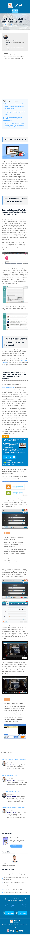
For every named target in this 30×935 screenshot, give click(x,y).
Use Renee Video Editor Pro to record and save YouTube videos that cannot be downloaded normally (15, 125)
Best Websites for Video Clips (9, 775)
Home (3, 899)
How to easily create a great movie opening (14, 874)
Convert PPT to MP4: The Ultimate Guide (13, 882)
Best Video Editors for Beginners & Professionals (14, 759)
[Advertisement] (15, 80)
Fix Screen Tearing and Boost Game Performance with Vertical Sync (15, 878)
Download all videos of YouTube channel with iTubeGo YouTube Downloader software (15, 112)
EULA (8, 900)
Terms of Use (24, 899)
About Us (21, 900)
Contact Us (17, 899)
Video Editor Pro (14, 837)
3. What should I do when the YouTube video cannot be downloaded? (12, 119)
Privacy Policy (14, 900)
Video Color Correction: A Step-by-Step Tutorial (13, 807)
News (7, 899)
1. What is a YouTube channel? (13, 104)
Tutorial (11, 899)
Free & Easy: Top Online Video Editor (11, 791)
